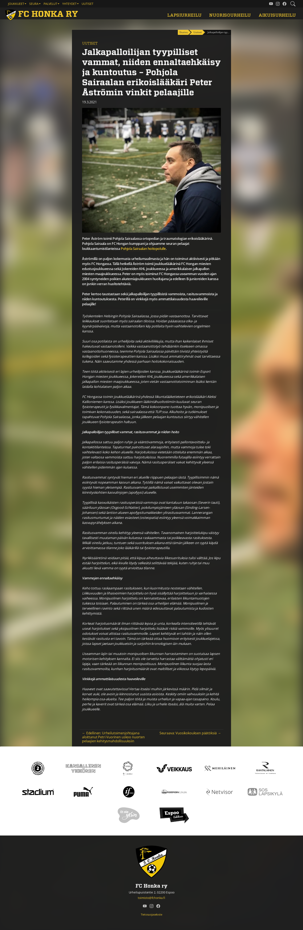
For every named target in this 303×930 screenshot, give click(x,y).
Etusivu (183, 32)
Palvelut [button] (50, 4)
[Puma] (83, 791)
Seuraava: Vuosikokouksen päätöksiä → (190, 733)
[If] (128, 791)
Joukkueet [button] (16, 4)
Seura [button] (34, 4)
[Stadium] (38, 791)
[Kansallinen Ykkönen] (83, 768)
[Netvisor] (219, 791)
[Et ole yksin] (128, 815)
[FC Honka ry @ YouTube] (271, 3)
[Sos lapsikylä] (265, 791)
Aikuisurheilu (277, 15)
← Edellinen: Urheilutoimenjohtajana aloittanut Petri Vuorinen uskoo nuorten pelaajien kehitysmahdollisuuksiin (113, 737)
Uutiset (87, 4)
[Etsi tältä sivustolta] (293, 3)
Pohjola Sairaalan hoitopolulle (143, 248)
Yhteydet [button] (69, 4)
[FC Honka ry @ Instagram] (277, 3)
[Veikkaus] (174, 768)
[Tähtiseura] (128, 768)
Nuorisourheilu (230, 15)
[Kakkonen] (37, 768)
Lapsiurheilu (184, 15)
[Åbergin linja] (174, 791)
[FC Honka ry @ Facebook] (284, 3)
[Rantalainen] (265, 768)
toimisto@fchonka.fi (151, 898)
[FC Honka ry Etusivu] (42, 14)
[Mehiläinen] (219, 768)
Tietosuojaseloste (151, 914)
